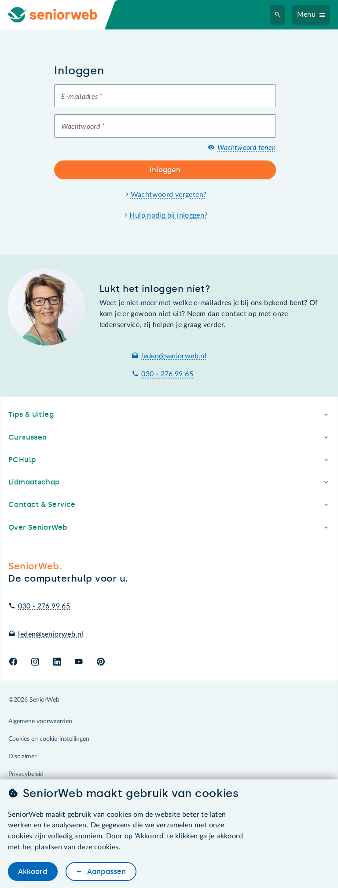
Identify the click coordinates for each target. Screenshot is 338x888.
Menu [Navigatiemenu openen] (306, 14)
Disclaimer (22, 756)
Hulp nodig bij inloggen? (168, 215)
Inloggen (165, 170)
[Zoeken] (278, 15)
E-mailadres (81, 96)
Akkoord (32, 871)
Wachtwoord (82, 126)
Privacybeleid (26, 774)
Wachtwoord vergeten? (169, 194)
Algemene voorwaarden (40, 721)
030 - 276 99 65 (167, 374)
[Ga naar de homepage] (60, 14)
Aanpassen (105, 871)
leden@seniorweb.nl (173, 356)
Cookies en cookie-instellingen (48, 739)
